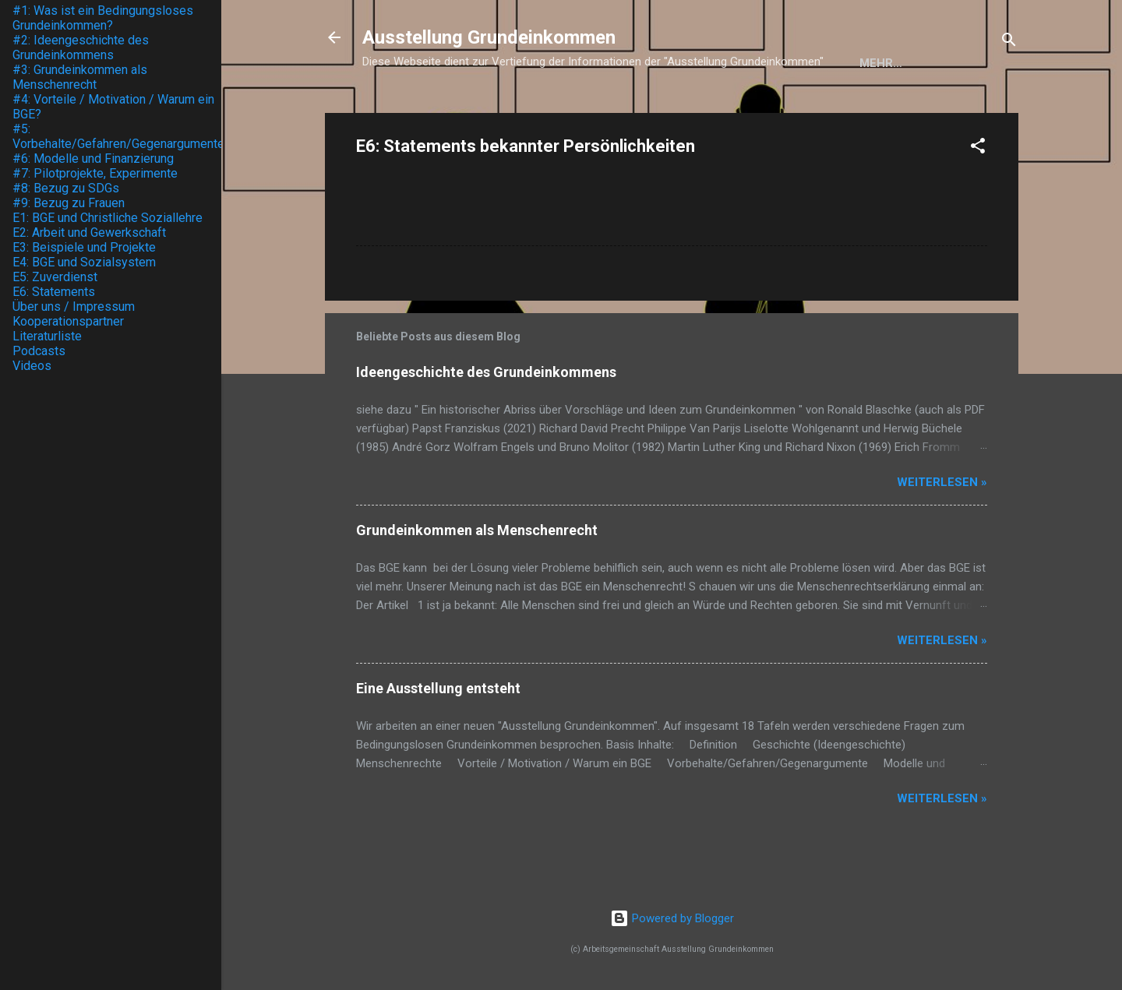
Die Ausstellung (552, 111)
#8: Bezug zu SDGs (65, 188)
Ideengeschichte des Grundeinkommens (486, 423)
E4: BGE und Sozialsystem (84, 262)
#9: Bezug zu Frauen (68, 203)
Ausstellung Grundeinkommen (489, 37)
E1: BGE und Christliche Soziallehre (107, 217)
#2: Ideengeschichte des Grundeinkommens (80, 47)
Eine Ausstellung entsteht (438, 739)
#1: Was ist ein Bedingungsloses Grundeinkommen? (102, 18)
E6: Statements (53, 291)
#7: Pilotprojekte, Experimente (95, 173)
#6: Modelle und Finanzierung (93, 158)
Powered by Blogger (672, 918)
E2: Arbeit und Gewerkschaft (89, 232)
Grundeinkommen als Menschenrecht (477, 581)
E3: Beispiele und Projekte (84, 247)
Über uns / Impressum (875, 111)
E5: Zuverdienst (54, 277)
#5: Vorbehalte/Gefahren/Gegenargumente (118, 136)
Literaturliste (47, 336)
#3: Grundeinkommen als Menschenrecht (79, 77)
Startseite (435, 111)
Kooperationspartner (705, 111)
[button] (978, 200)
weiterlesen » (942, 534)
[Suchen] (1009, 42)
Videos (31, 365)
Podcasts (38, 351)
